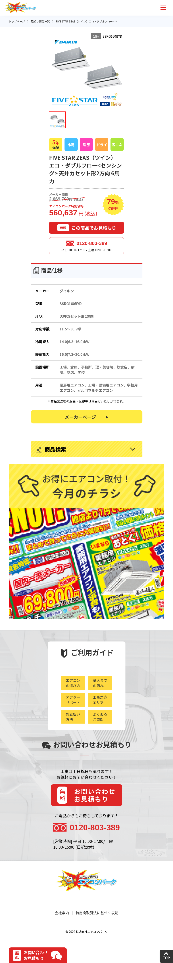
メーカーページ (80, 417)
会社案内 (62, 912)
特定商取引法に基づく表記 (96, 912)
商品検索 (55, 449)
